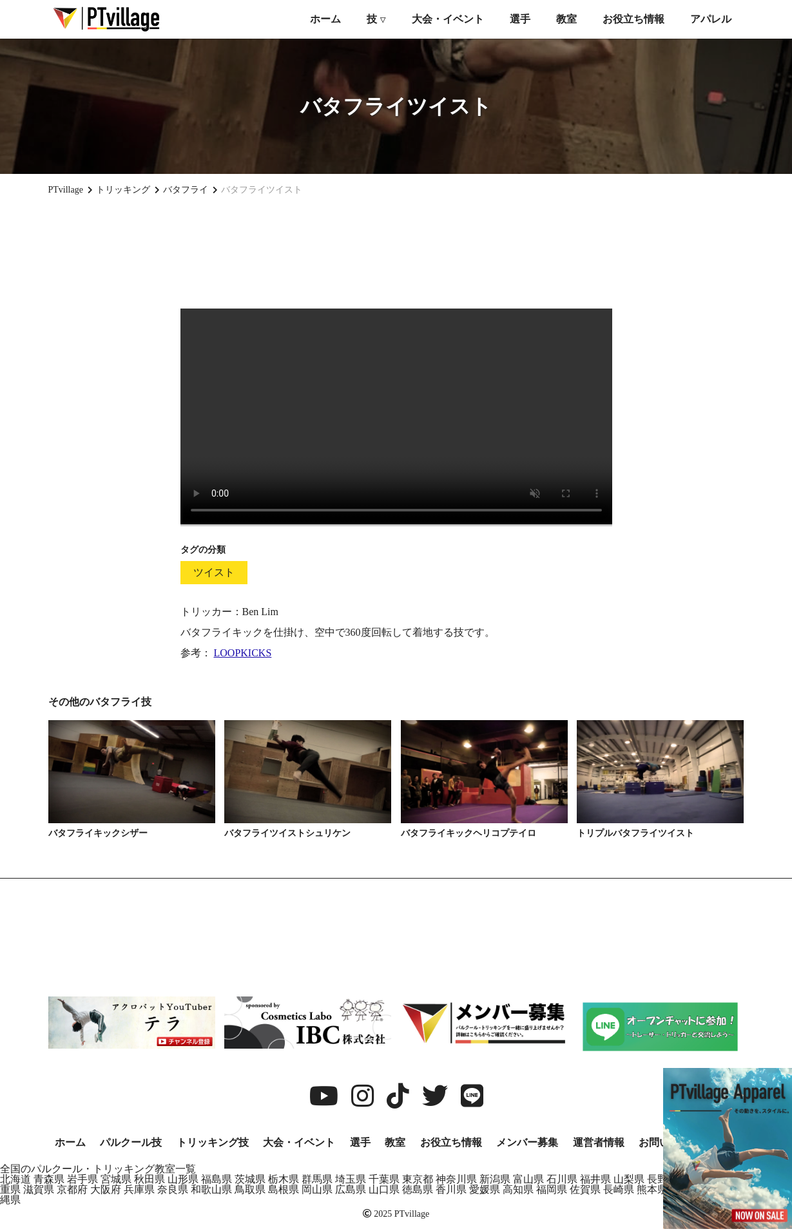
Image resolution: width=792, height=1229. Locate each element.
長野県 (662, 1179)
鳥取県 (250, 1189)
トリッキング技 (213, 1142)
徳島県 (417, 1189)
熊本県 (652, 1189)
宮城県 (116, 1179)
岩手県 (82, 1179)
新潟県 (494, 1179)
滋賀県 (38, 1189)
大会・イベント (448, 19)
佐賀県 (585, 1189)
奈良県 (172, 1189)
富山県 (528, 1179)
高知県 (518, 1189)
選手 (520, 19)
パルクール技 (131, 1142)
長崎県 (618, 1189)
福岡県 (551, 1189)
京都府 (72, 1189)
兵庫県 (139, 1189)
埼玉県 (350, 1179)
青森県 (49, 1179)
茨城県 (250, 1179)
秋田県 (149, 1179)
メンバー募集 (527, 1142)
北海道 (15, 1179)
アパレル (710, 19)
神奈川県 (456, 1179)
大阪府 (105, 1189)
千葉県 (384, 1179)
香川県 (451, 1189)
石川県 (561, 1179)
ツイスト (214, 572)
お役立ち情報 (633, 19)
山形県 (183, 1179)
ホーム (325, 19)
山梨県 (628, 1179)
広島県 (350, 1189)
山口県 (384, 1189)
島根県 (283, 1189)
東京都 (417, 1179)
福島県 (216, 1179)
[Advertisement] (396, 252)
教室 (566, 19)
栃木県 (283, 1179)
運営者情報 (598, 1142)
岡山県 (317, 1189)
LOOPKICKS (243, 652)
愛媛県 (484, 1189)
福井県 (595, 1179)
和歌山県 (211, 1189)
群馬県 (317, 1179)
